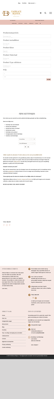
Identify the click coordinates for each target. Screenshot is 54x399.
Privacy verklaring (6, 344)
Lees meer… (5, 288)
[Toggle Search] (45, 13)
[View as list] (28, 146)
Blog (3, 327)
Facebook (19, 179)
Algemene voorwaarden (7, 341)
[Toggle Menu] (51, 13)
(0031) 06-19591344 (35, 340)
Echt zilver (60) (27, 43)
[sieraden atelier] (27, 231)
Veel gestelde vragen (36, 325)
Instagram (24, 179)
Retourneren (5, 324)
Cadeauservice (5, 335)
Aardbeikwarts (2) (27, 66)
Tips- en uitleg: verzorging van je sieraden (12, 332)
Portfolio (4, 330)
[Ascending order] (34, 139)
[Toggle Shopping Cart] (40, 13)
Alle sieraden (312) (27, 36)
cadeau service (17, 161)
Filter (48, 79)
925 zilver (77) (27, 58)
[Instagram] (7, 225)
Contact (4, 338)
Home (3, 315)
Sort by (22, 139)
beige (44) (27, 51)
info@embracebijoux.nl (36, 331)
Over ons (4, 318)
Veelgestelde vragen (7, 321)
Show (23, 143)
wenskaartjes (11, 171)
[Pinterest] (9, 225)
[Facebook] (4, 225)
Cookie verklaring (6, 347)
